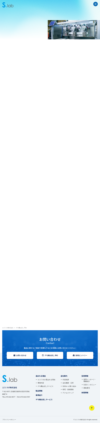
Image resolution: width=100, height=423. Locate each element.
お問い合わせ (20, 355)
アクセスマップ (68, 393)
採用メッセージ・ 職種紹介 (90, 380)
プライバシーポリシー (9, 419)
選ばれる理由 (41, 376)
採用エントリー (80, 355)
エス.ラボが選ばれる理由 (46, 380)
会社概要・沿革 (68, 383)
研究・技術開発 (68, 389)
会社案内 (64, 376)
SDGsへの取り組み (69, 386)
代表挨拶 (66, 380)
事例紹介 (39, 395)
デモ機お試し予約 (50, 355)
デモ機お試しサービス (45, 386)
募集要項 (87, 388)
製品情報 (39, 391)
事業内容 (41, 383)
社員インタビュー (90, 385)
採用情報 (85, 376)
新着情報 (85, 392)
